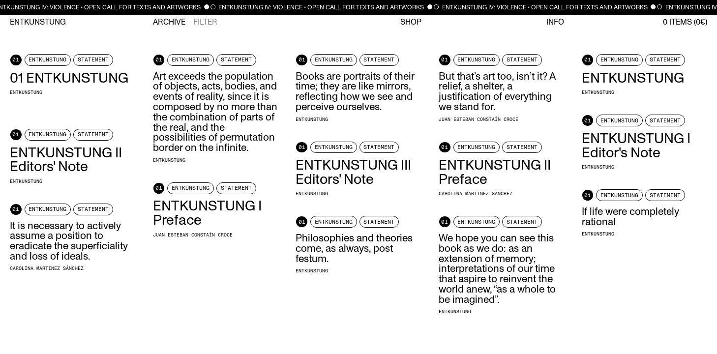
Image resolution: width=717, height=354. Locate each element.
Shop (410, 22)
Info (555, 22)
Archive (169, 22)
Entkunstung (38, 22)
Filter (205, 22)
